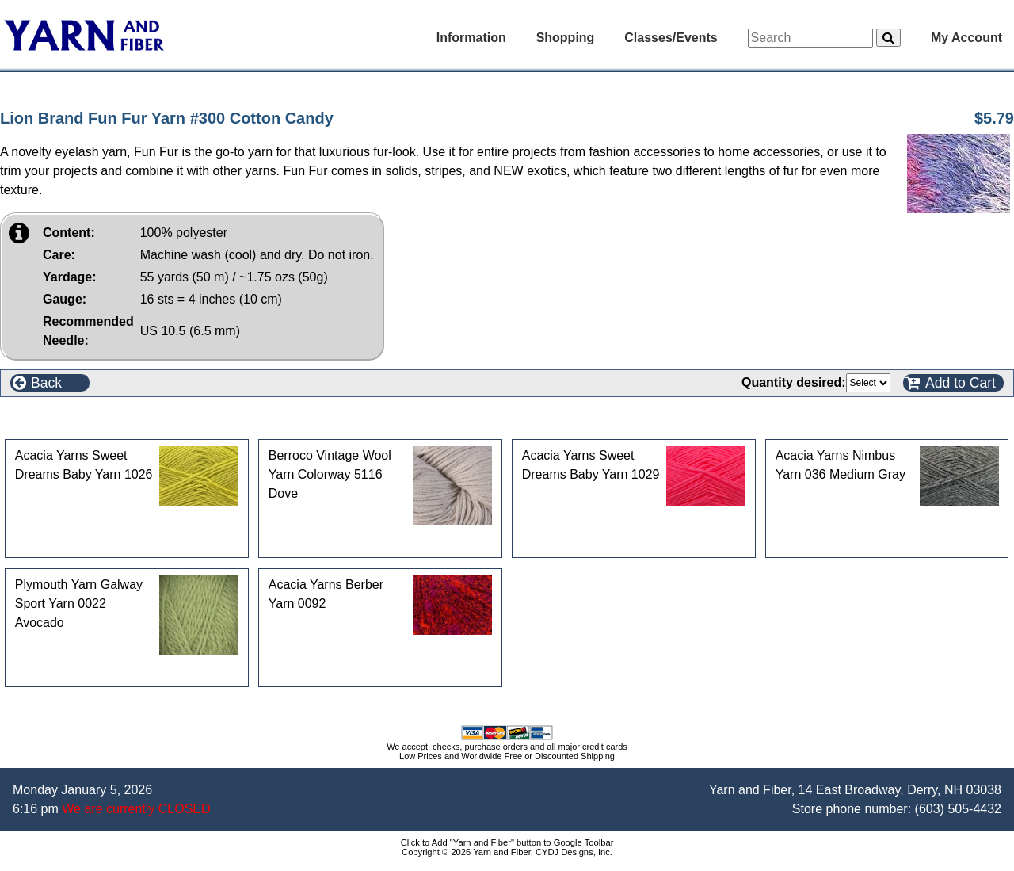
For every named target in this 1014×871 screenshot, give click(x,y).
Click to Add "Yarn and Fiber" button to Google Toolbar (507, 842)
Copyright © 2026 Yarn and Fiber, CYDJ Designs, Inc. (507, 852)
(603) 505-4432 (958, 809)
